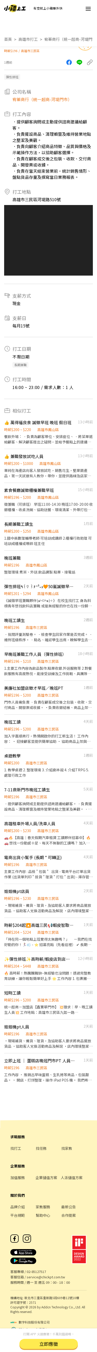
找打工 (15, 1148)
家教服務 (43, 1206)
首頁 (8, 39)
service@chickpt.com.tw (46, 1277)
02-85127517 (36, 1271)
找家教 (66, 1148)
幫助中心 (43, 1215)
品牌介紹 (17, 1206)
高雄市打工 (28, 39)
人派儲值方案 (72, 1177)
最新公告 (68, 1206)
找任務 (41, 1148)
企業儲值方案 (46, 1177)
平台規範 (17, 1215)
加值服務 (17, 1177)
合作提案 (68, 1215)
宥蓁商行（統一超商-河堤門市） (42, 99)
